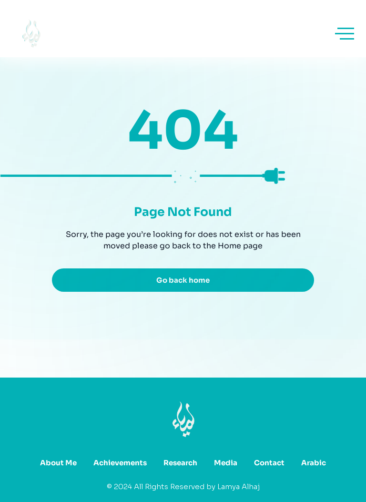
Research (180, 462)
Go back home (183, 280)
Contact (269, 462)
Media (225, 462)
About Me (58, 462)
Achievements (120, 462)
